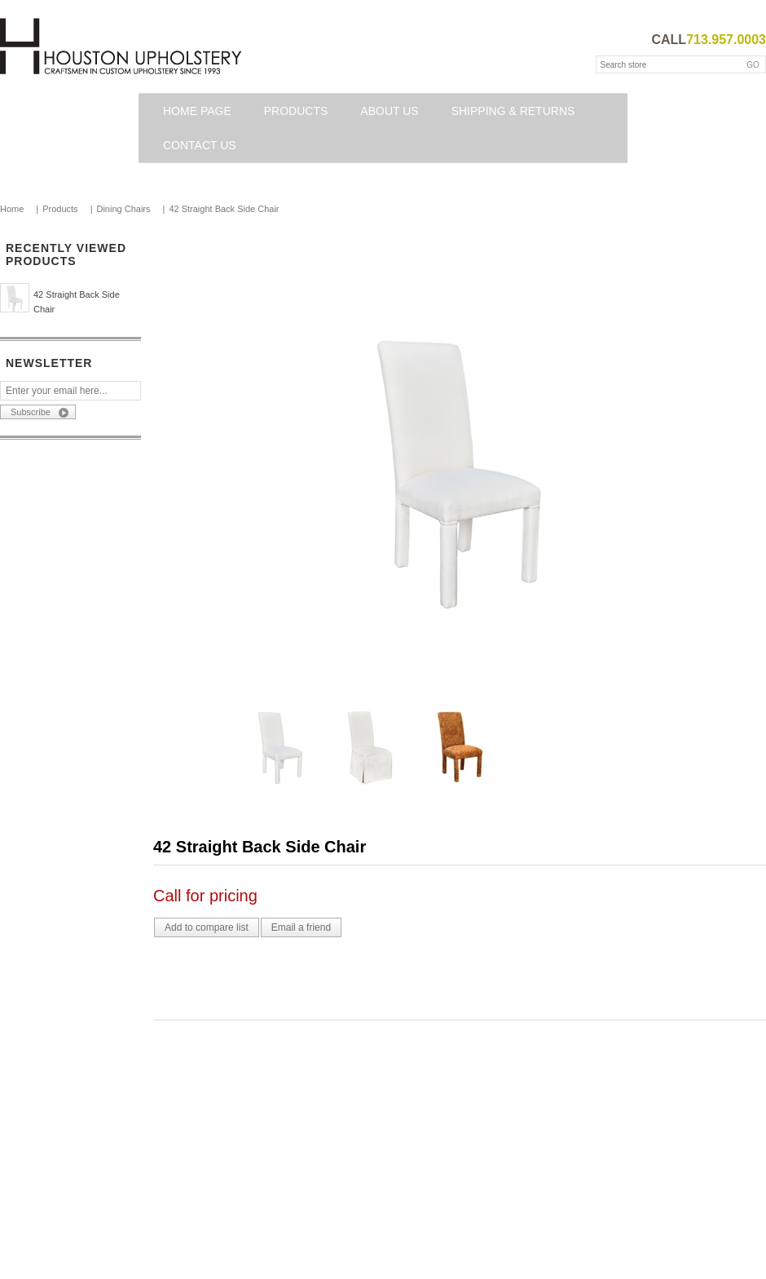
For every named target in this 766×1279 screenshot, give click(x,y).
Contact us (199, 145)
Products (296, 110)
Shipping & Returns (513, 110)
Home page (197, 110)
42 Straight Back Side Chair (76, 302)
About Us (389, 110)
